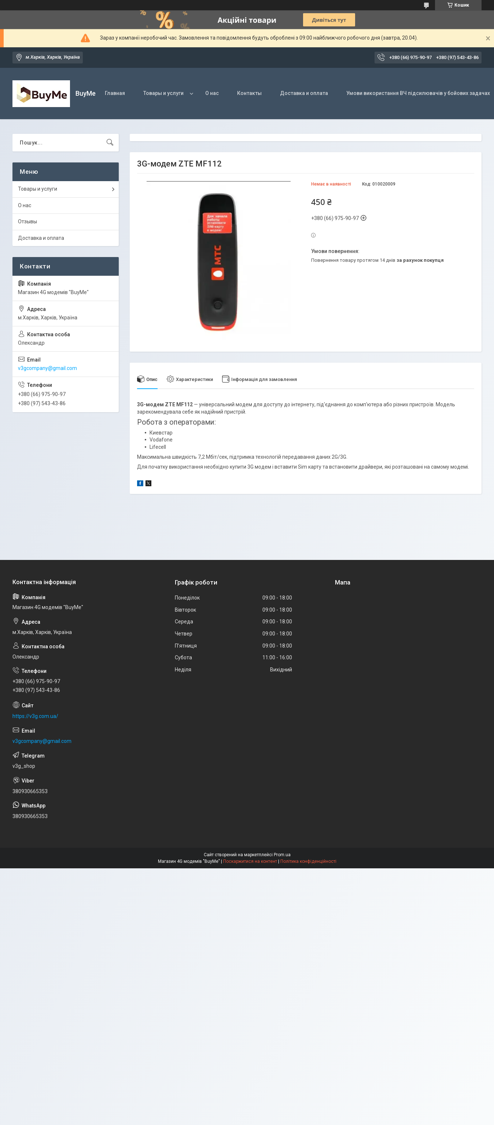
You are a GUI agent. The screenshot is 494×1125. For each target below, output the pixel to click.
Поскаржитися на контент (250, 861)
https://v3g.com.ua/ (35, 716)
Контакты (249, 93)
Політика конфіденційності (308, 861)
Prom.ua (282, 854)
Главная (115, 93)
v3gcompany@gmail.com (47, 368)
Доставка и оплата (304, 93)
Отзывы (27, 221)
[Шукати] (110, 142)
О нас (212, 93)
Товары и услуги (163, 93)
